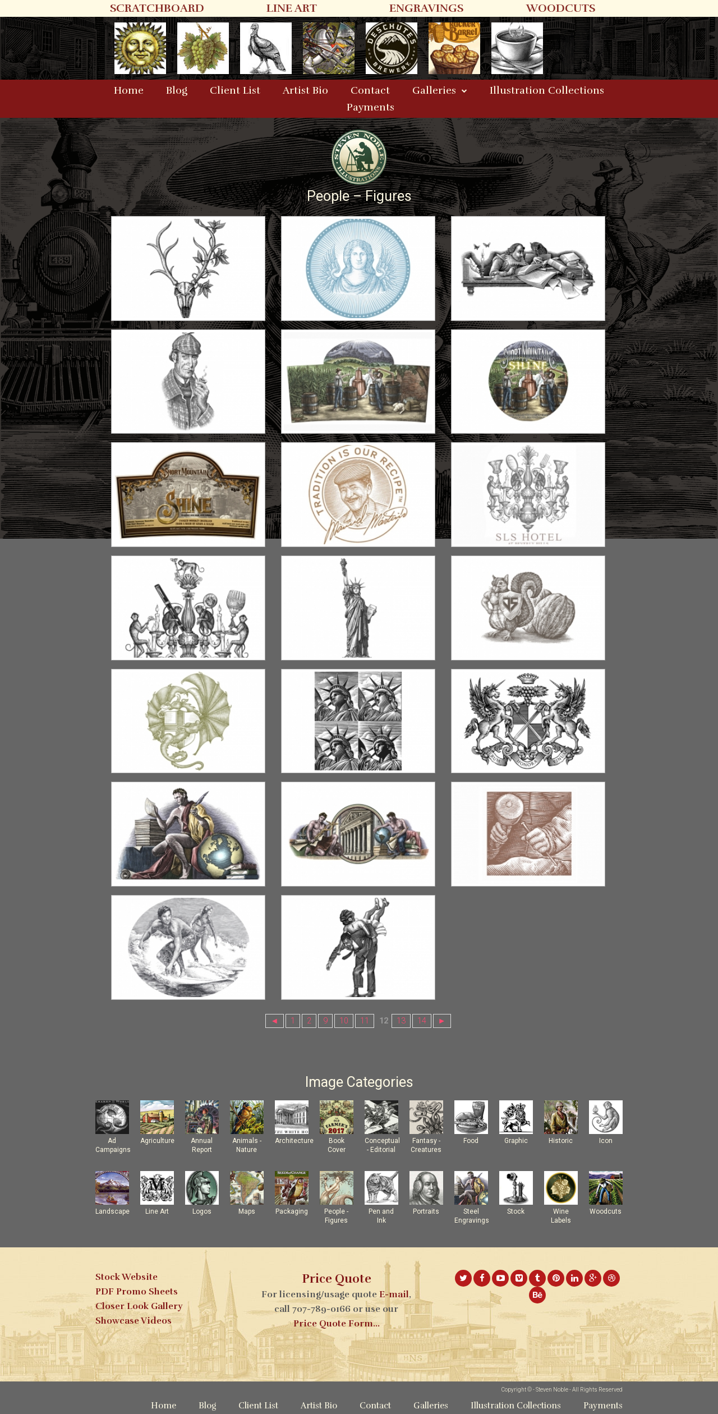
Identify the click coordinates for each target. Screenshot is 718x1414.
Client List (235, 90)
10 (343, 1021)
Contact (370, 90)
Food (470, 1141)
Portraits (426, 1211)
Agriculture (157, 1141)
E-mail (394, 1294)
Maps (246, 1211)
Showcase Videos (133, 1320)
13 (401, 1021)
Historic (561, 1141)
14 (421, 1021)
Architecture (294, 1141)
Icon (606, 1141)
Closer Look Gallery (138, 1306)
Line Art (157, 1211)
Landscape (112, 1211)
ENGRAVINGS (426, 8)
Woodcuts (606, 1211)
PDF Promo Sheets (136, 1291)
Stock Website (126, 1277)
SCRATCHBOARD (157, 8)
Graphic (516, 1141)
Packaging (291, 1211)
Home (129, 90)
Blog (176, 90)
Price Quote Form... (336, 1323)
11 (364, 1021)
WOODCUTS (560, 8)
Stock (515, 1211)
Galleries (434, 90)
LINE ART (291, 8)
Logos (201, 1211)
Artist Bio (305, 90)
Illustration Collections (547, 90)
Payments (370, 107)
